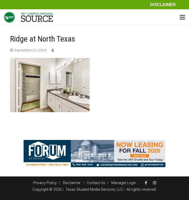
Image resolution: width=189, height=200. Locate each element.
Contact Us (96, 183)
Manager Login (123, 183)
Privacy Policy (45, 183)
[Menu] (182, 17)
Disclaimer (163, 4)
